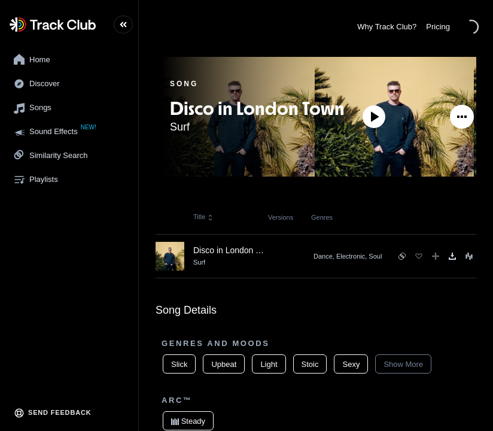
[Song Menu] (469, 256)
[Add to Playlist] (435, 256)
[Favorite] (419, 256)
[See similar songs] (402, 256)
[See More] (462, 117)
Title (203, 216)
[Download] (452, 256)
